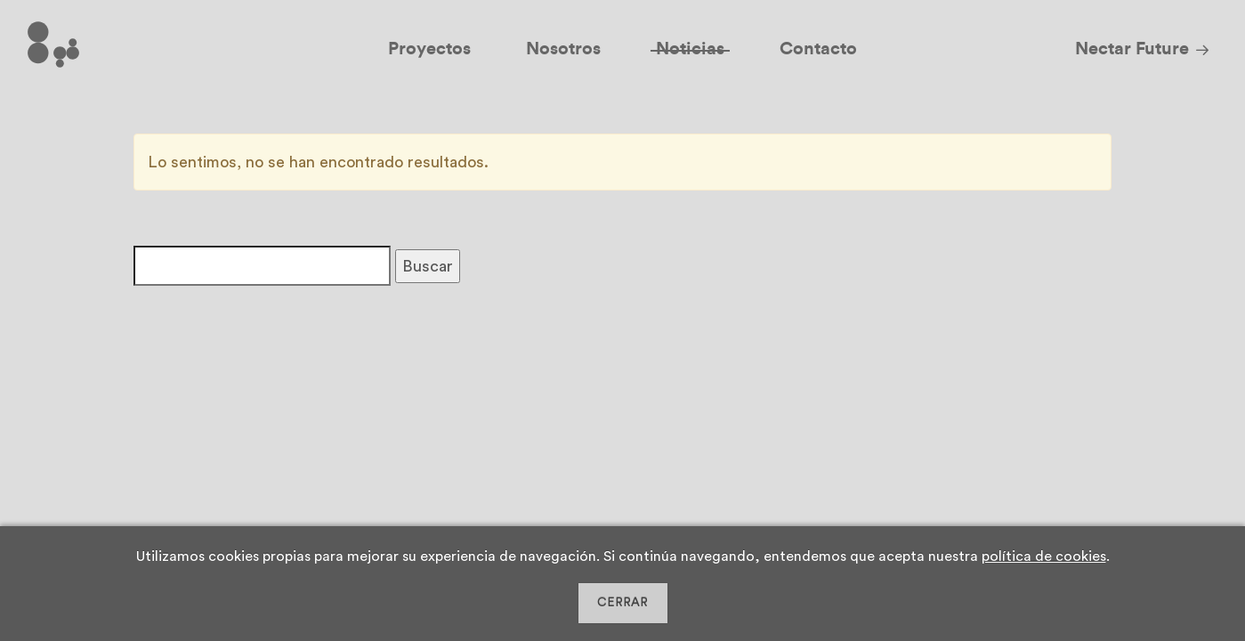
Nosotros (563, 49)
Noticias (690, 49)
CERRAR (622, 602)
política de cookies (1044, 556)
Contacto (818, 49)
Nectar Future (1132, 49)
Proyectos (429, 49)
